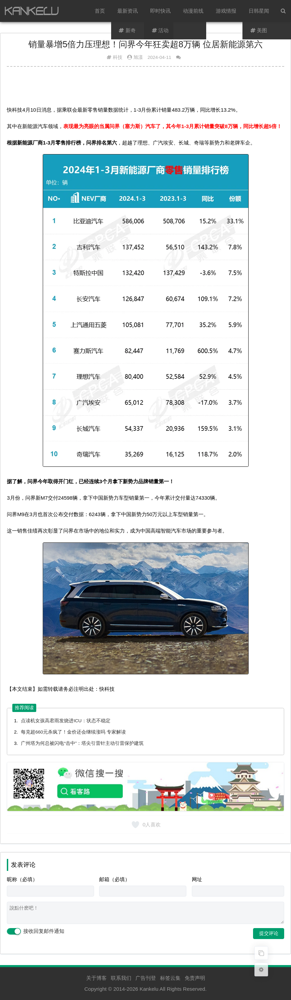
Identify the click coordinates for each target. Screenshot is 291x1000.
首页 (100, 11)
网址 (197, 879)
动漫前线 (193, 11)
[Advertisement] (145, 88)
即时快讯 (160, 11)
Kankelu (149, 989)
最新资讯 (127, 11)
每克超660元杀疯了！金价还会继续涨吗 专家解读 (73, 732)
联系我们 (121, 978)
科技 (117, 57)
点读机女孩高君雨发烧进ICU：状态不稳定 (65, 720)
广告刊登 (145, 978)
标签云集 (170, 978)
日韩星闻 (259, 11)
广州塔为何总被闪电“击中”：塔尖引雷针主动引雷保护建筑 (82, 743)
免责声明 (195, 978)
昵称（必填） (22, 879)
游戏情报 (226, 11)
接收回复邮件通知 (35, 931)
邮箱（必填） (114, 879)
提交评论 (268, 933)
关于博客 (96, 978)
